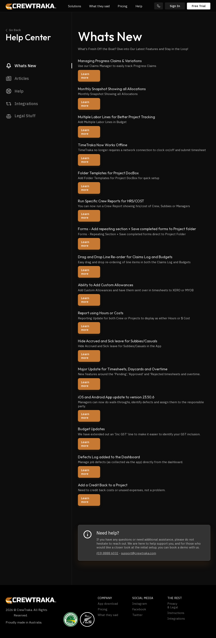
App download (108, 604)
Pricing (122, 6)
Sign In (175, 6)
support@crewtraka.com (138, 553)
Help (138, 6)
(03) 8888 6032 (107, 553)
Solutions (74, 6)
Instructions (175, 613)
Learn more (85, 75)
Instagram (139, 604)
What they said (99, 6)
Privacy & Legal (172, 605)
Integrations (176, 618)
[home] (31, 6)
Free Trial (199, 6)
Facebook (139, 609)
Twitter (137, 615)
